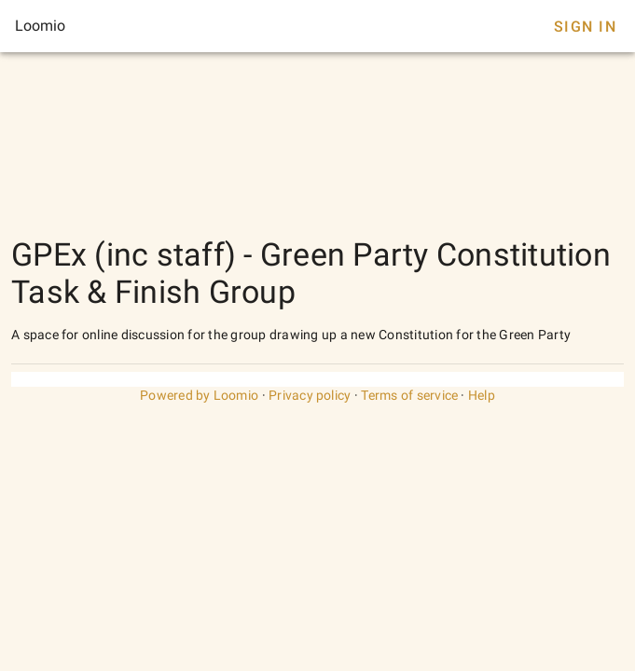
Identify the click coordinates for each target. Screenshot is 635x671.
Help (481, 395)
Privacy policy (310, 395)
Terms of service (409, 395)
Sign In (585, 26)
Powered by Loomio (199, 395)
